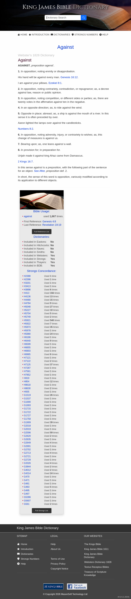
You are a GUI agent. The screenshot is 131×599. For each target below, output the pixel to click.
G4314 (27, 473)
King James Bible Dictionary (93, 556)
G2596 (27, 432)
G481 (26, 483)
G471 (26, 480)
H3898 (27, 289)
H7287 (27, 368)
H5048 (27, 306)
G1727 (27, 415)
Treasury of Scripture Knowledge (95, 573)
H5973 (27, 327)
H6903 (27, 350)
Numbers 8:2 (25, 128)
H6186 (27, 337)
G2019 (27, 429)
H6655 (27, 347)
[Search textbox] (63, 17)
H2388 (27, 276)
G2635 (27, 439)
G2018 (27, 425)
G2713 (27, 453)
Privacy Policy (58, 563)
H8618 (27, 385)
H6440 (27, 340)
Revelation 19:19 (51, 224)
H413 (26, 293)
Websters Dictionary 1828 (97, 562)
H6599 (27, 344)
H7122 (27, 361)
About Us (56, 549)
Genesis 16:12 (69, 77)
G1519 (27, 395)
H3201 (27, 283)
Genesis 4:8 (49, 221)
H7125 (27, 364)
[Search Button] (84, 17)
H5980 (27, 334)
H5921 (27, 320)
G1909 (27, 422)
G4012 (27, 470)
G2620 (27, 436)
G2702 (27, 449)
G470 (26, 476)
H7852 (27, 374)
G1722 (27, 412)
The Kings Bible (92, 544)
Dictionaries (60, 34)
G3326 (27, 463)
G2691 (27, 446)
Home (22, 34)
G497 (26, 493)
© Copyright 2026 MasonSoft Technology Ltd (65, 594)
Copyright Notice (59, 568)
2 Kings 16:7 (25, 161)
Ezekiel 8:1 (55, 82)
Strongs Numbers (85, 34)
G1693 (27, 405)
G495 (26, 490)
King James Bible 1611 (96, 549)
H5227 (27, 310)
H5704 (27, 313)
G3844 (27, 466)
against (28, 216)
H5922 (27, 323)
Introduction (39, 34)
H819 (26, 378)
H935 (26, 391)
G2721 (27, 456)
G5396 (27, 497)
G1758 (27, 419)
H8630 (27, 388)
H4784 (27, 303)
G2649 (27, 442)
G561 (26, 504)
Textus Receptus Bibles (96, 567)
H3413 (27, 286)
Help (103, 34)
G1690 (27, 402)
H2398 (27, 279)
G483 (26, 487)
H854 (26, 381)
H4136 (27, 296)
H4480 (27, 300)
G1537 (27, 398)
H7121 (27, 357)
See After (39, 170)
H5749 (27, 316)
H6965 (27, 354)
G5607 (27, 500)
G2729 (27, 459)
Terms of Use (58, 559)
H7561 (27, 371)
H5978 (27, 330)
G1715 (27, 408)
